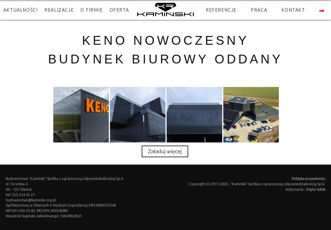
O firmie (91, 9)
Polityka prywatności (308, 178)
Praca (259, 9)
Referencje (221, 9)
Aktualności (20, 9)
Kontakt (293, 9)
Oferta (119, 9)
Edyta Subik (315, 189)
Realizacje (59, 9)
